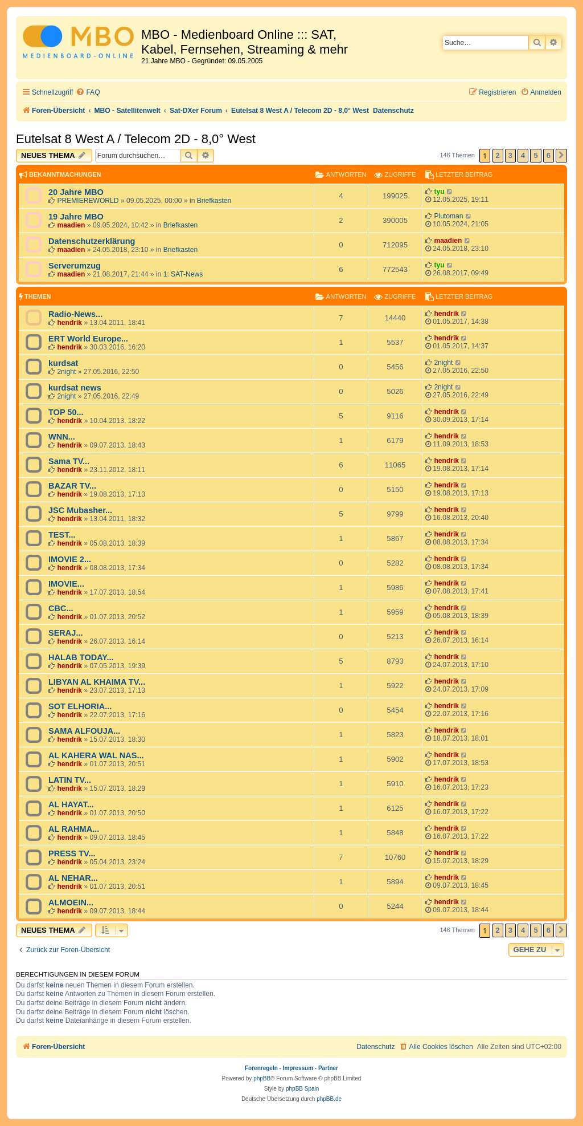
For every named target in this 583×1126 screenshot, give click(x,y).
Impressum (298, 1068)
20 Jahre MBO (76, 192)
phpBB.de (329, 1099)
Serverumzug (74, 265)
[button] (561, 155)
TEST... (62, 534)
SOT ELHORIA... (80, 706)
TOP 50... (66, 412)
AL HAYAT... (71, 804)
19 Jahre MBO (76, 216)
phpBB (261, 1078)
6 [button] (549, 155)
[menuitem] (88, 92)
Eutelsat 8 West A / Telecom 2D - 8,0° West (136, 139)
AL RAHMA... (73, 829)
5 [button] (535, 155)
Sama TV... (68, 461)
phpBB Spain (302, 1089)
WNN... (61, 436)
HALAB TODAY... (81, 657)
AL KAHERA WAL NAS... (95, 755)
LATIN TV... (69, 779)
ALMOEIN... (70, 902)
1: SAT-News (183, 274)
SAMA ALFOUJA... (84, 730)
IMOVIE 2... (69, 559)
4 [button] (523, 155)
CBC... (60, 608)
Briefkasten (214, 201)
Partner (328, 1068)
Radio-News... (75, 314)
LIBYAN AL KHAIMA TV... (96, 681)
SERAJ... (65, 632)
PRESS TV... (72, 853)
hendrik (69, 323)
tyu (439, 192)
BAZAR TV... (72, 485)
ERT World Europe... (88, 338)
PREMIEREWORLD (87, 201)
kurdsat (63, 363)
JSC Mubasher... (80, 510)
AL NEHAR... (73, 878)
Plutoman (448, 216)
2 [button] (498, 155)
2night (66, 372)
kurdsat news (74, 387)
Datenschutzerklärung (91, 241)
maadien (71, 225)
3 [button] (510, 155)
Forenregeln (261, 1068)
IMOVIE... (66, 583)
